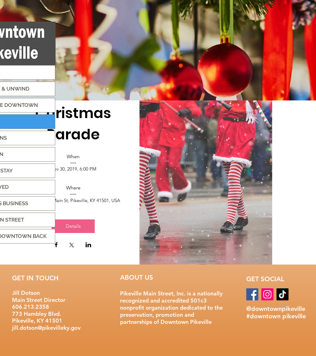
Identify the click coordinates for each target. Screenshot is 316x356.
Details (73, 226)
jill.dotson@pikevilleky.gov (46, 327)
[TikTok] (282, 294)
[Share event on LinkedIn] (88, 245)
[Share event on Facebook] (56, 245)
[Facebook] (252, 294)
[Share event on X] (71, 245)
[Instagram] (267, 294)
